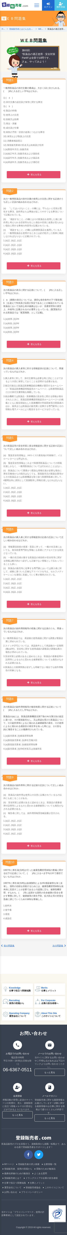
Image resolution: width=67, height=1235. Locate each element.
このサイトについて (53, 1187)
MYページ (8, 1164)
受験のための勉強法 (45, 1169)
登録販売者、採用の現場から (17, 1169)
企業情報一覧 (49, 1164)
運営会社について (12, 1187)
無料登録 (60, 5)
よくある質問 (40, 1173)
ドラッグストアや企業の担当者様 (41, 1178)
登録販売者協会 (32, 1187)
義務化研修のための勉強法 (16, 1173)
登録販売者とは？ (12, 1178)
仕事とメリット (36, 1183)
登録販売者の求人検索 (27, 1164)
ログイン (48, 5)
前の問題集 (7, 945)
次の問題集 (59, 945)
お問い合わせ (10, 1192)
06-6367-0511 (17, 1069)
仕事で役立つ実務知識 (14, 1183)
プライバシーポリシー (31, 1192)
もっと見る (49, 1072)
